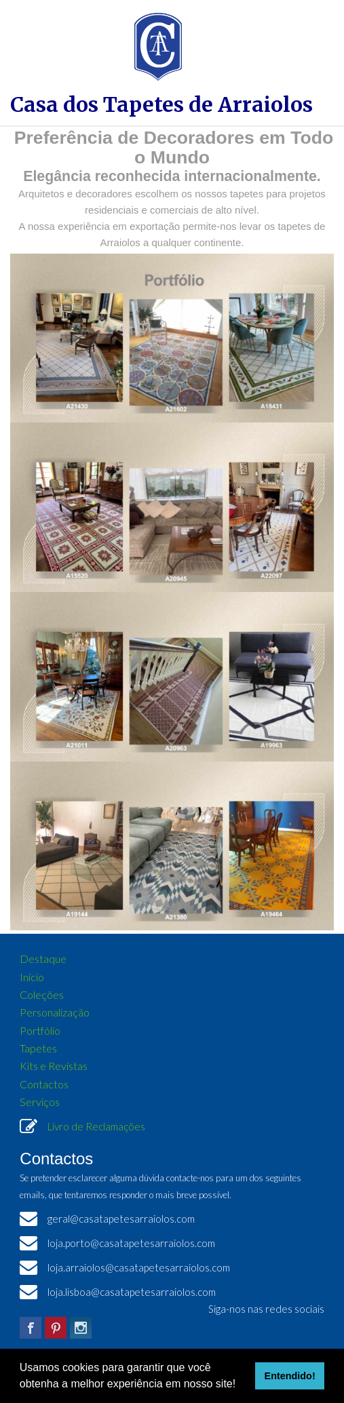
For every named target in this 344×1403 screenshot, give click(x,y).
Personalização (55, 1012)
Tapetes (38, 1048)
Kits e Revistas (54, 1065)
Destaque (43, 958)
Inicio (32, 976)
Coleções (42, 994)
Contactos (44, 1084)
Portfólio (40, 1030)
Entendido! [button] (290, 1375)
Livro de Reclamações (96, 1126)
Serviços (40, 1101)
